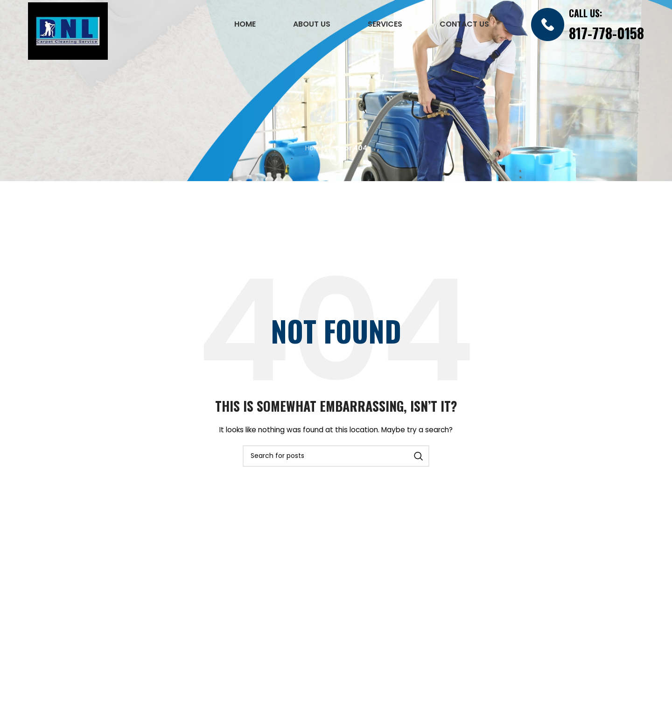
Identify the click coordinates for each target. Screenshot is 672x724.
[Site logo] (68, 30)
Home (315, 148)
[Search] (336, 456)
